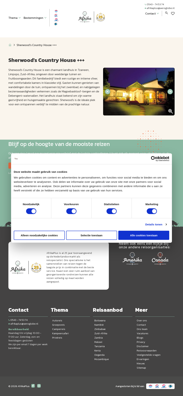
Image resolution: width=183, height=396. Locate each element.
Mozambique (101, 359)
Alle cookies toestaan (143, 235)
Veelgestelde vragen (148, 355)
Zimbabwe (100, 329)
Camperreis (58, 329)
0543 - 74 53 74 (154, 4)
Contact (141, 325)
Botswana (99, 320)
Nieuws (141, 363)
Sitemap (141, 368)
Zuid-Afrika (100, 333)
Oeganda (99, 355)
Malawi (98, 342)
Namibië (99, 325)
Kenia (97, 350)
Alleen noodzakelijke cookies (39, 235)
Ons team (142, 329)
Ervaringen (143, 359)
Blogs (140, 338)
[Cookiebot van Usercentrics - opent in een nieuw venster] (153, 158)
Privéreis (57, 338)
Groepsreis (58, 325)
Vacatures (142, 333)
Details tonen (153, 224)
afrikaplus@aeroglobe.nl (160, 8)
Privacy (141, 342)
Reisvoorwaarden (147, 350)
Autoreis (57, 320)
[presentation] (107, 91)
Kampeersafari (60, 333)
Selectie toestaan (92, 235)
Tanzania (99, 346)
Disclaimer (143, 346)
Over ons (142, 320)
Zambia (98, 338)
